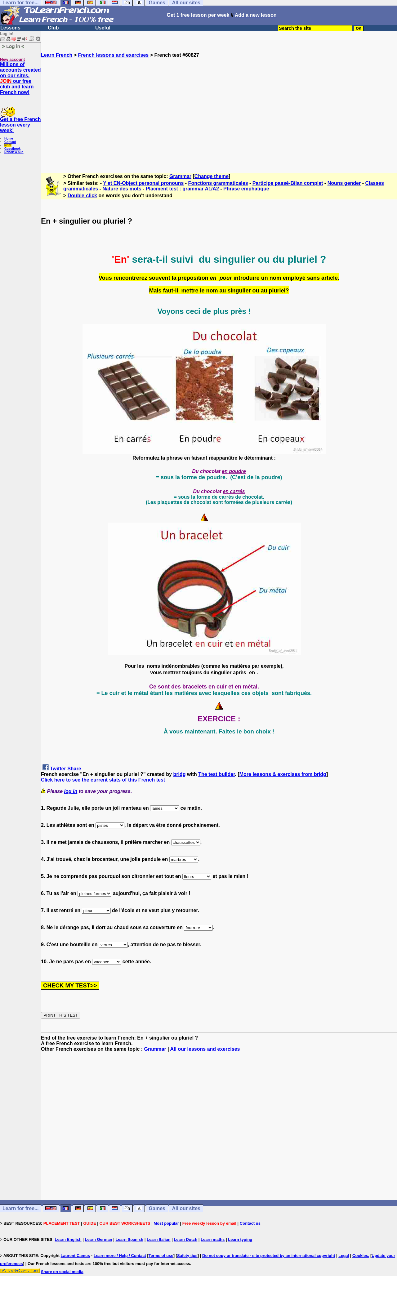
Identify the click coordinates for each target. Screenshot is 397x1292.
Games (157, 1208)
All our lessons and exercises (205, 1049)
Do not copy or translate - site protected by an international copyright (268, 1255)
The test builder (216, 774)
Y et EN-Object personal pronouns (143, 183)
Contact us (250, 1223)
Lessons (10, 27)
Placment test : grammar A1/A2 (182, 188)
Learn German (98, 1239)
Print (7, 145)
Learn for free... (20, 1208)
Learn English (68, 1239)
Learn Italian (159, 1239)
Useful (102, 27)
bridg (179, 774)
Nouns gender (344, 183)
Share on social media (62, 1271)
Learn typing (240, 1239)
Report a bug (14, 152)
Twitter (58, 768)
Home (8, 138)
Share (74, 768)
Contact (10, 142)
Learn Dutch (185, 1239)
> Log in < (13, 46)
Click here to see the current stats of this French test (103, 779)
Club (53, 27)
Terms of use (161, 1255)
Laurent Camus (75, 1255)
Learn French (56, 55)
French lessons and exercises (113, 55)
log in (71, 791)
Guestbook (12, 148)
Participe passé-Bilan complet (287, 183)
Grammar (180, 176)
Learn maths (213, 1239)
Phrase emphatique (246, 188)
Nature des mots (121, 188)
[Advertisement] (219, 112)
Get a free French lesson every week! (20, 125)
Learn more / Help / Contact (120, 1255)
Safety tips (187, 1255)
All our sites (186, 1208)
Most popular (166, 1223)
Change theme (211, 176)
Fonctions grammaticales (218, 183)
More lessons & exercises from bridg (282, 774)
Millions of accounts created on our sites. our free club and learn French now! (20, 78)
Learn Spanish (129, 1239)
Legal (343, 1255)
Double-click (82, 195)
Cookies (360, 1255)
